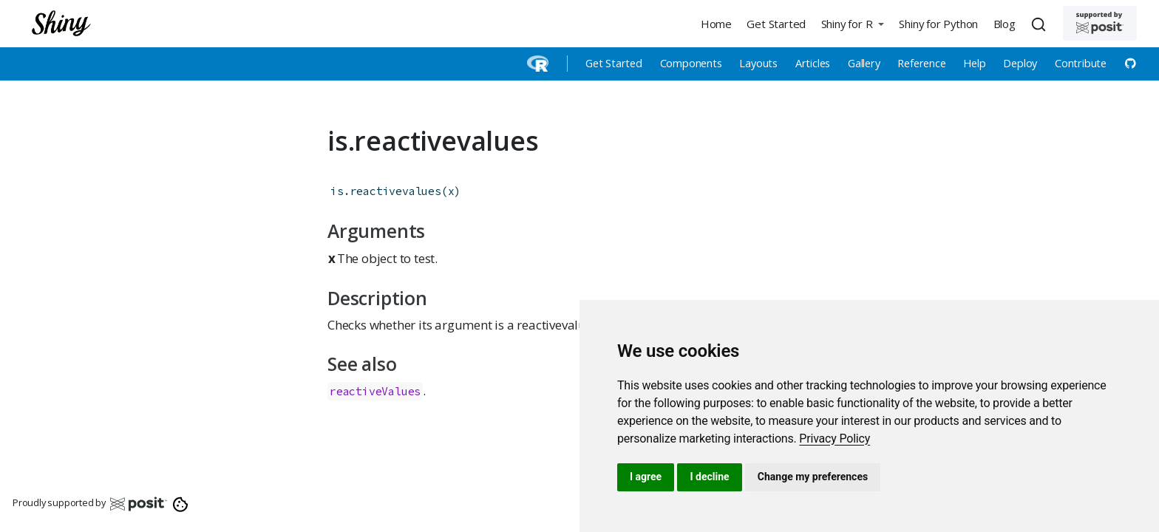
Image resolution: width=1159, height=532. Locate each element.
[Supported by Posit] (1100, 23)
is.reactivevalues (385, 191)
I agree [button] (646, 476)
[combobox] (1041, 23)
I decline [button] (709, 476)
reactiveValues (375, 391)
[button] (852, 23)
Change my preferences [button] (813, 476)
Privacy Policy (834, 439)
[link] (834, 439)
